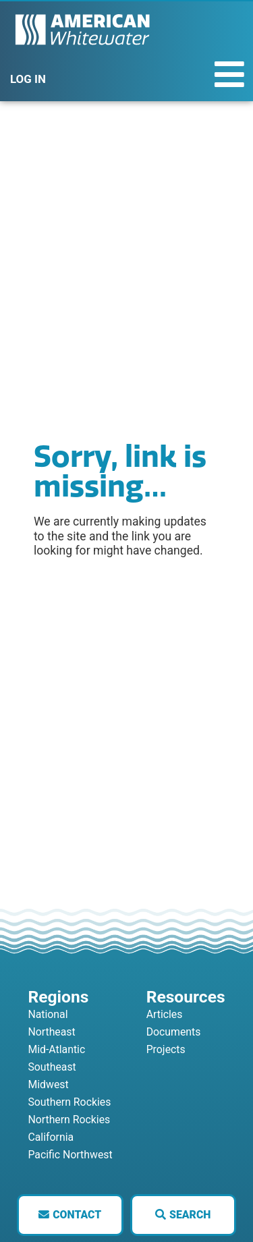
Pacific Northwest (70, 1154)
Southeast (52, 1067)
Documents (173, 1031)
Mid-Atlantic (56, 1049)
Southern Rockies (69, 1102)
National (47, 1014)
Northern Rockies (69, 1119)
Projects (166, 1049)
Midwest (48, 1084)
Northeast (51, 1031)
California (51, 1137)
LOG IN (28, 79)
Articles (164, 1014)
